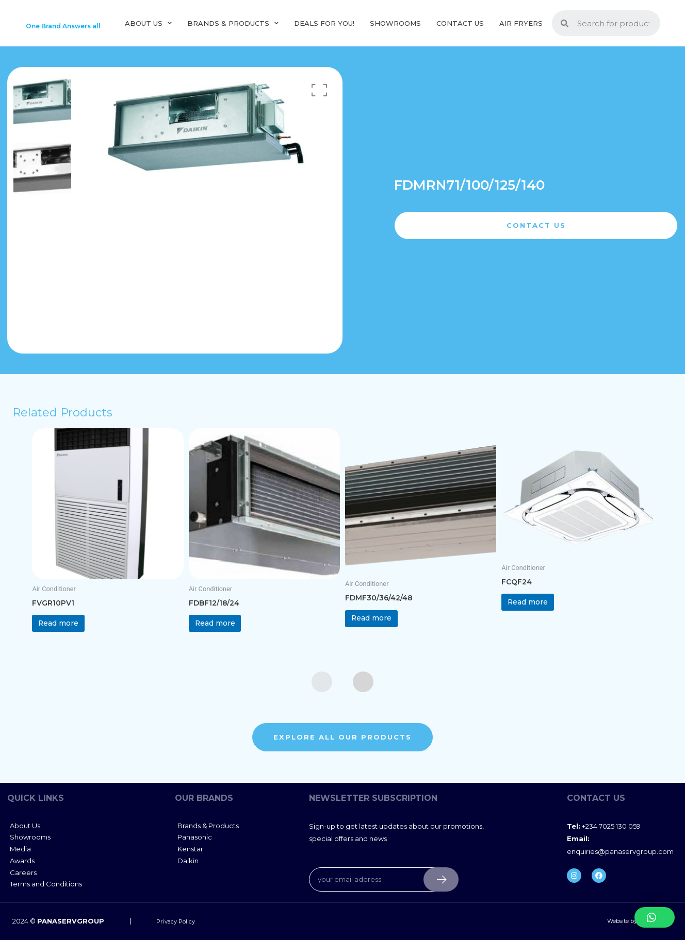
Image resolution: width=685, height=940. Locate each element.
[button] (654, 917)
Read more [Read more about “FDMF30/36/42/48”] (383, 633)
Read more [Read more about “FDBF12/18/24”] (227, 638)
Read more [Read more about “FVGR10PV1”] (70, 638)
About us (148, 28)
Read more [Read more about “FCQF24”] (539, 617)
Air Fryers (521, 28)
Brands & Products (233, 28)
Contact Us (460, 28)
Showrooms (395, 28)
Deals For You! (324, 28)
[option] (42, 112)
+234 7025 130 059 (604, 846)
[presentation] (322, 701)
